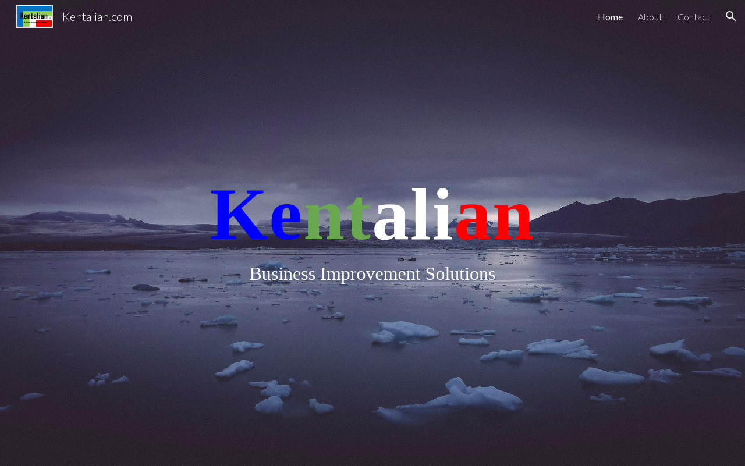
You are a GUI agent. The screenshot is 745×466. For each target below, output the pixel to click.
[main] (372, 233)
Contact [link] (693, 16)
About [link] (650, 16)
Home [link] (610, 16)
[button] (731, 16)
